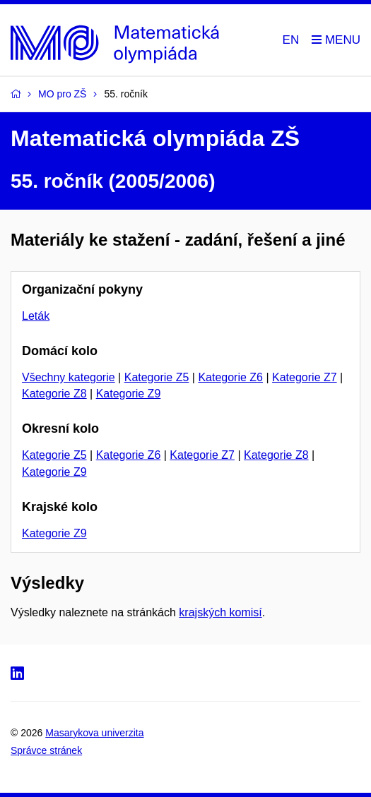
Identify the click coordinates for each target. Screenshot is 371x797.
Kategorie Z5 (156, 377)
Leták (35, 316)
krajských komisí (220, 612)
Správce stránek (46, 750)
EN (291, 40)
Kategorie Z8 (54, 394)
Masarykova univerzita (94, 732)
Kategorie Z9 (128, 394)
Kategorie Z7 (304, 377)
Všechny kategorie (68, 377)
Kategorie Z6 (230, 377)
